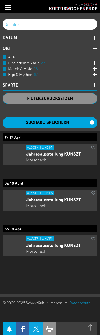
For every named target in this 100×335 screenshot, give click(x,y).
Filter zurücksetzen (50, 98)
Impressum (58, 302)
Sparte (10, 85)
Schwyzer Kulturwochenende (73, 6)
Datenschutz (79, 302)
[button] (8, 7)
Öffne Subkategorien (93, 57)
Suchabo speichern (60, 122)
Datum (10, 38)
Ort (7, 48)
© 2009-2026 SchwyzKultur (25, 302)
